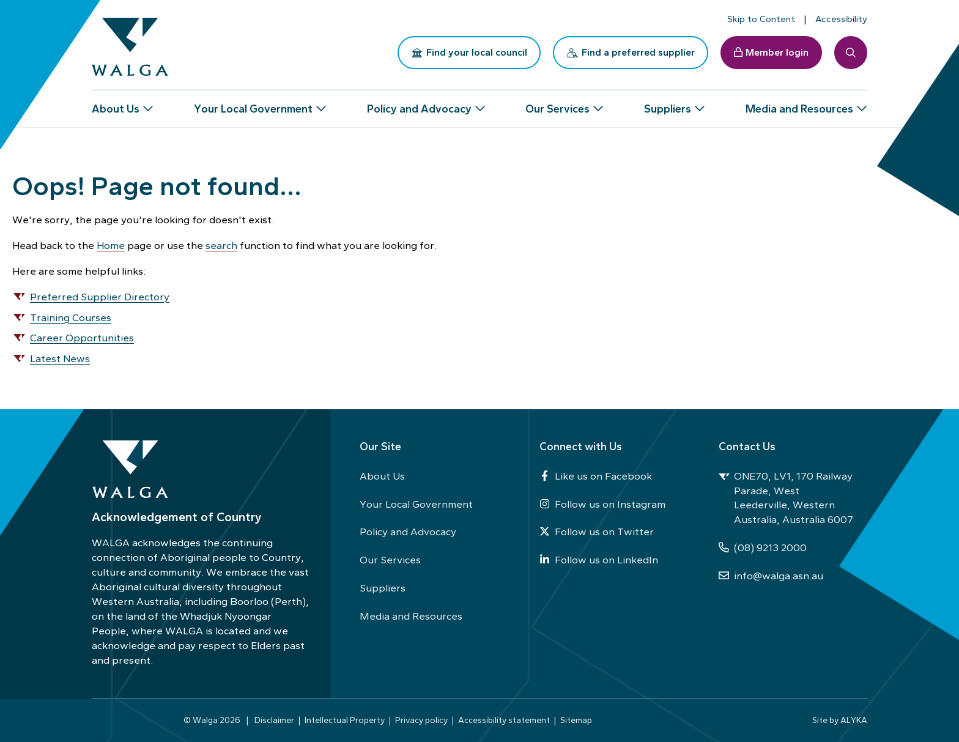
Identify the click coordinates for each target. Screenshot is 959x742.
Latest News (60, 358)
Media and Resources (411, 616)
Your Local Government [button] (253, 104)
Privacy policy (421, 720)
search (221, 245)
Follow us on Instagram (602, 504)
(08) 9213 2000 (763, 547)
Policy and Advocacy (408, 531)
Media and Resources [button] (799, 104)
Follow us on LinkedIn (598, 560)
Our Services (390, 560)
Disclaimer (274, 720)
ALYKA (853, 720)
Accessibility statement (504, 720)
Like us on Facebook (595, 476)
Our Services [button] (557, 104)
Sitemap (576, 720)
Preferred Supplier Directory (99, 297)
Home (111, 245)
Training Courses (70, 317)
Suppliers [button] (667, 104)
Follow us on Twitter (596, 531)
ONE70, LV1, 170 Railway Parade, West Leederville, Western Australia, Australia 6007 (786, 498)
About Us (382, 476)
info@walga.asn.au (771, 575)
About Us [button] (115, 104)
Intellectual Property (345, 720)
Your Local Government (416, 504)
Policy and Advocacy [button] (419, 104)
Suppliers (382, 588)
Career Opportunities (82, 338)
